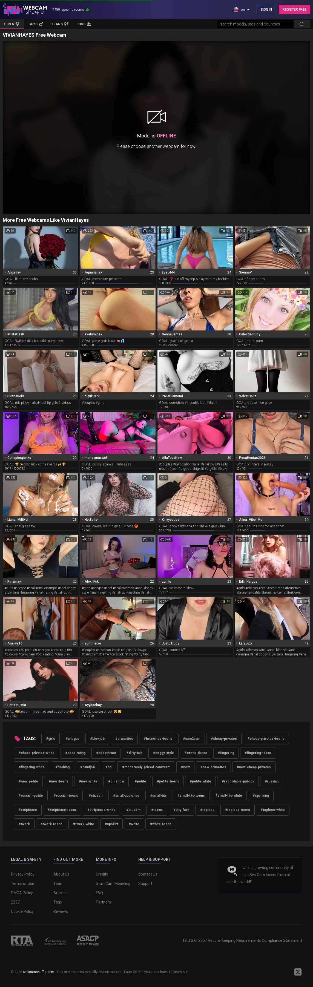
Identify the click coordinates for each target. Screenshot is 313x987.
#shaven (95, 796)
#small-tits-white (229, 796)
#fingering (226, 753)
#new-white (88, 781)
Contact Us (147, 874)
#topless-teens (237, 810)
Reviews (60, 911)
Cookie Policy (22, 911)
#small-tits (158, 796)
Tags (57, 902)
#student (133, 810)
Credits (102, 874)
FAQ (99, 893)
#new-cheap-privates (254, 767)
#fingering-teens (258, 753)
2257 (15, 902)
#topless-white (273, 810)
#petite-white (200, 781)
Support (145, 883)
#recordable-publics (238, 781)
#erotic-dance (196, 753)
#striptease (28, 810)
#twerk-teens (51, 824)
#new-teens (58, 781)
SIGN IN (266, 9)
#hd (108, 767)
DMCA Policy (22, 893)
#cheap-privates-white (36, 753)
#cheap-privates (224, 739)
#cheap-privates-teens (266, 739)
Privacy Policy (23, 874)
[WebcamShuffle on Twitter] (298, 972)
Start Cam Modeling (113, 883)
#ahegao (72, 739)
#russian (271, 781)
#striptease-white (101, 810)
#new (185, 767)
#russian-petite (31, 796)
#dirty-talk (134, 753)
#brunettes (124, 739)
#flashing (62, 767)
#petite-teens (168, 781)
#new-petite (28, 781)
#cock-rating (75, 753)
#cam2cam (191, 739)
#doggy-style (163, 753)
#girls (50, 739)
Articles (60, 893)
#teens (157, 810)
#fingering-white (32, 767)
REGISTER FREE (294, 9)
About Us (61, 874)
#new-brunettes (213, 767)
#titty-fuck (181, 810)
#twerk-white (83, 824)
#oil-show (116, 781)
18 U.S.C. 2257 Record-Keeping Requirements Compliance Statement (242, 940)
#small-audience (126, 796)
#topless (207, 810)
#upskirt (111, 824)
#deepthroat (106, 753)
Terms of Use (22, 883)
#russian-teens (66, 796)
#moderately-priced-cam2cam (146, 767)
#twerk (24, 824)
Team (58, 883)
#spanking (261, 796)
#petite (140, 781)
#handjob (87, 767)
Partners (103, 902)
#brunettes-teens (158, 739)
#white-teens (160, 824)
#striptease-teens (62, 810)
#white (134, 824)
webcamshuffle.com (38, 972)
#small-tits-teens (191, 796)
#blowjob (97, 739)
